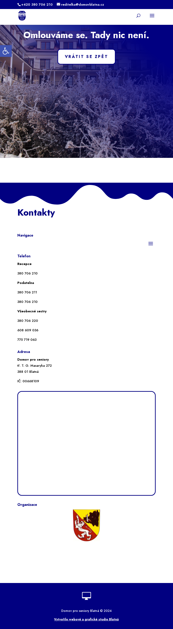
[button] (6, 51)
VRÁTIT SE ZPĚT (86, 57)
